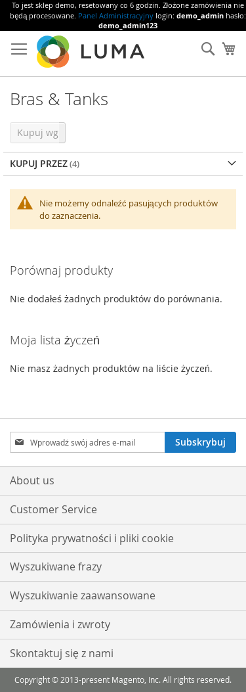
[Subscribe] (200, 442)
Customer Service (53, 509)
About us (32, 480)
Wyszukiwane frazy (56, 566)
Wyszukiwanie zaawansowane (82, 595)
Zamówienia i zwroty (60, 624)
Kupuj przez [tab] (39, 163)
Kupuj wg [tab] (37, 132)
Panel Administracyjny (116, 15)
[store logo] (92, 51)
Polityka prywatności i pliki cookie (92, 538)
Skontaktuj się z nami (61, 653)
